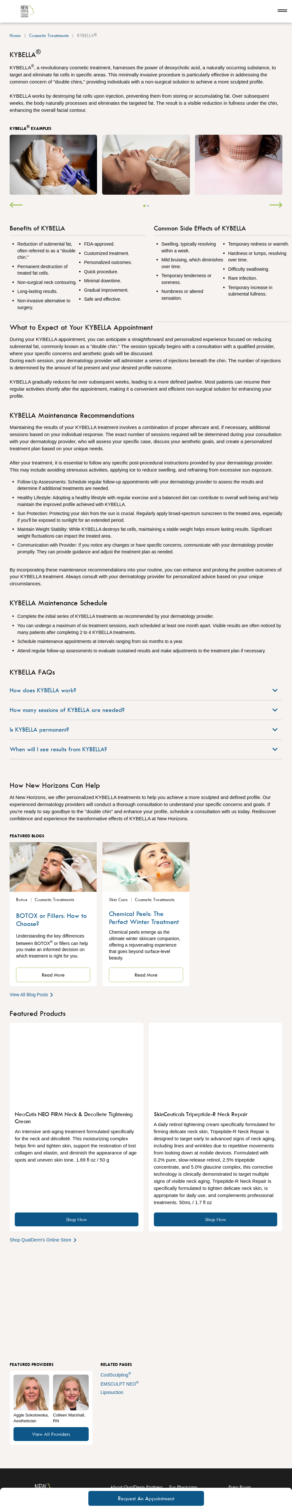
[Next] (276, 206)
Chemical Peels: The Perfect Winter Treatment (144, 918)
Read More (53, 975)
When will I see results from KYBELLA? (144, 749)
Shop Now (76, 1219)
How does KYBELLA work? (144, 690)
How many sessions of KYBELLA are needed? (144, 710)
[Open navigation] (282, 11)
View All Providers (51, 1434)
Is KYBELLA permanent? (144, 729)
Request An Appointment (146, 1498)
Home (15, 35)
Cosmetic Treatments (49, 35)
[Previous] (16, 206)
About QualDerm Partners (136, 1487)
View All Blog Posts (32, 994)
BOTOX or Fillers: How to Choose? (51, 919)
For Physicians (183, 1487)
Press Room (239, 1487)
